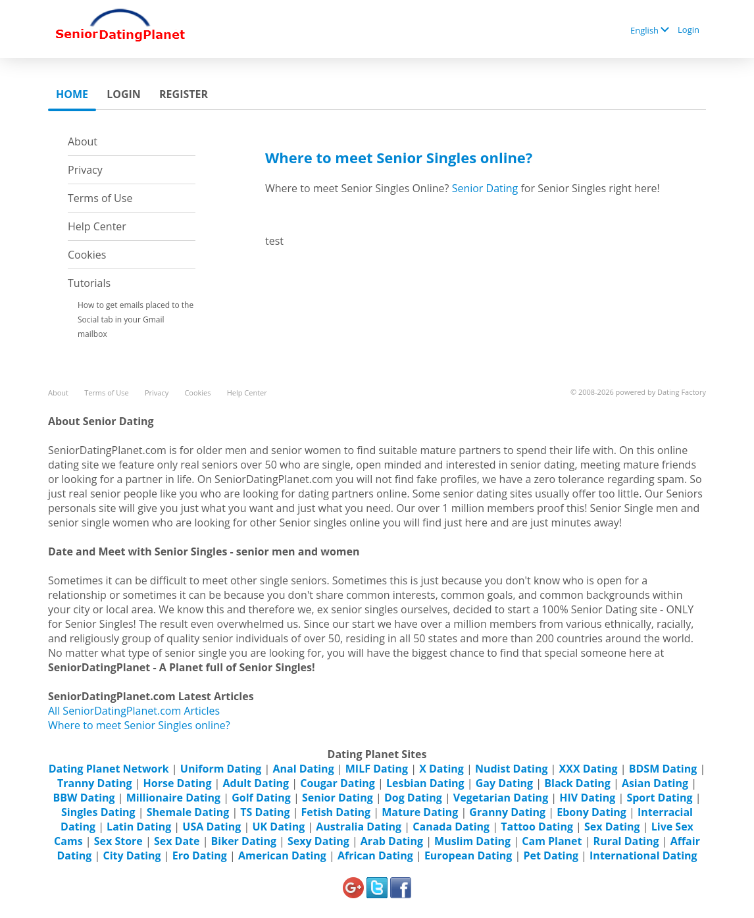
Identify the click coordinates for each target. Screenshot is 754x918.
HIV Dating (587, 797)
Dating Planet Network (109, 768)
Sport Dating (659, 797)
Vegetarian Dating (500, 797)
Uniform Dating (221, 768)
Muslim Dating (472, 841)
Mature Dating (420, 812)
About (82, 141)
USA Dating (211, 826)
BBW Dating (84, 797)
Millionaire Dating (173, 797)
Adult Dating (256, 783)
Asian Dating (655, 783)
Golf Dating (261, 797)
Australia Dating (358, 826)
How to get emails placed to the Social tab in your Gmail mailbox (135, 319)
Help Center (97, 226)
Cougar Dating (337, 783)
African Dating (375, 855)
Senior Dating (485, 188)
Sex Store (118, 841)
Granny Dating (507, 812)
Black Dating (577, 783)
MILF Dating (376, 768)
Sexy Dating (318, 841)
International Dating (643, 855)
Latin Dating (139, 826)
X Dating (441, 768)
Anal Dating (303, 768)
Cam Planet (552, 841)
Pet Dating (550, 855)
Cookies (87, 254)
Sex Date (177, 841)
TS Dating (264, 812)
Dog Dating (413, 797)
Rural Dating (626, 841)
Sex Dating (612, 826)
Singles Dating (98, 812)
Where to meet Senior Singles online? (139, 725)
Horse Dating (177, 783)
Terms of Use (100, 198)
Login (688, 30)
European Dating (468, 855)
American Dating (282, 855)
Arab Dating (392, 841)
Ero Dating (199, 855)
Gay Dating (504, 783)
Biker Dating (243, 841)
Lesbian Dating (425, 783)
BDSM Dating (664, 768)
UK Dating (278, 826)
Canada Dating (451, 826)
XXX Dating (588, 768)
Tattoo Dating (537, 826)
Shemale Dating (188, 812)
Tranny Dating (94, 783)
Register (183, 94)
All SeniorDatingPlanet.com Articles (134, 710)
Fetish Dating (336, 812)
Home (72, 94)
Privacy (85, 170)
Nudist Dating (511, 768)
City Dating (132, 855)
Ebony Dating (591, 812)
